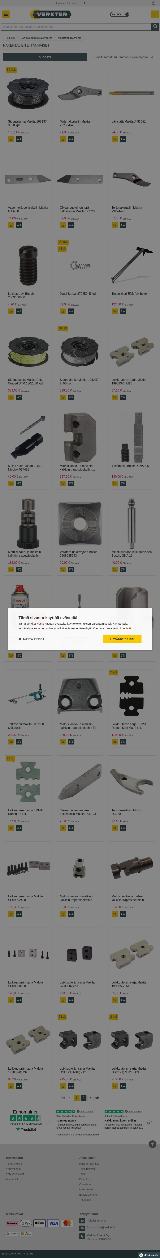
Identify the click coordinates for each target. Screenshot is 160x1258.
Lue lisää (126, 628)
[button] (31, 639)
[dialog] (80, 629)
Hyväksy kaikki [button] (122, 638)
